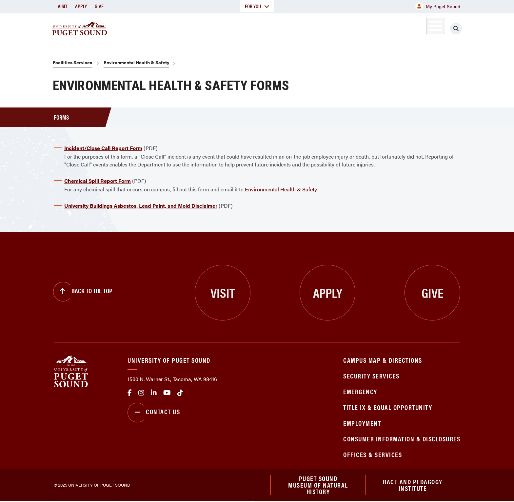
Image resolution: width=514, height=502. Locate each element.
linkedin (154, 393)
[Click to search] (456, 28)
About (190, 27)
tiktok (180, 393)
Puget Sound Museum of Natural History (318, 485)
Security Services (371, 375)
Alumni (419, 27)
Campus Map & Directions (382, 360)
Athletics (384, 27)
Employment (362, 423)
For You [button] (257, 6)
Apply (81, 6)
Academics (233, 27)
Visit (62, 6)
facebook (130, 393)
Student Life (334, 27)
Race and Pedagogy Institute (413, 485)
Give (99, 6)
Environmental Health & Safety (136, 62)
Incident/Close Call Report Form (103, 148)
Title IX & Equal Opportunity (387, 407)
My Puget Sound (437, 6)
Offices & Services (372, 454)
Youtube (167, 393)
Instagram (141, 393)
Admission (282, 27)
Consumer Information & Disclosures (401, 438)
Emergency (360, 391)
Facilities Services (72, 62)
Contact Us (154, 412)
